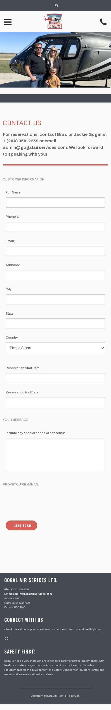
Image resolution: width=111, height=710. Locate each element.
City (9, 289)
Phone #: (12, 216)
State (10, 313)
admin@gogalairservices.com (32, 599)
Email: (10, 241)
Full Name (13, 192)
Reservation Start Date (23, 368)
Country (12, 337)
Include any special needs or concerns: (35, 433)
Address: (13, 265)
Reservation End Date (22, 392)
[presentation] (49, 510)
